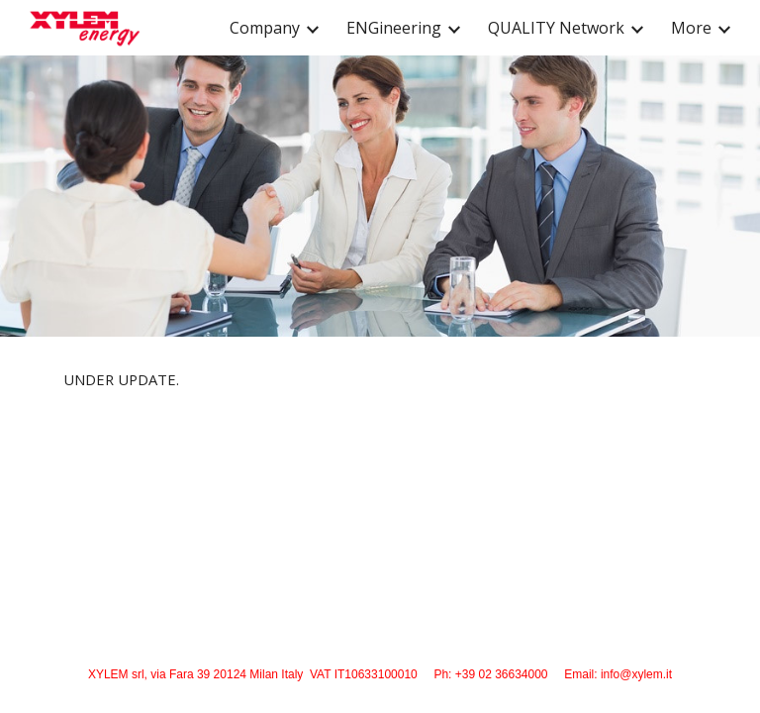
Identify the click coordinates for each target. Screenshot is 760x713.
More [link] (691, 28)
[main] (379, 379)
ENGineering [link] (393, 28)
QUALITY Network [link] (556, 28)
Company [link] (265, 28)
